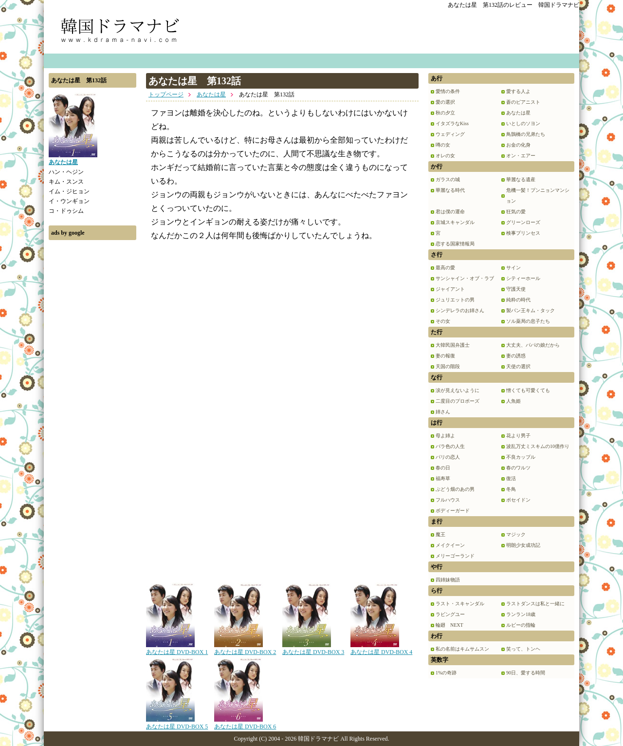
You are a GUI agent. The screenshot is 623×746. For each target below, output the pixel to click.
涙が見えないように (457, 390)
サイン (513, 267)
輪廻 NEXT (449, 625)
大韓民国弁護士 (453, 345)
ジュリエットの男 (455, 299)
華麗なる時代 (450, 190)
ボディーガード (453, 510)
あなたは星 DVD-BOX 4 (381, 648)
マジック (516, 534)
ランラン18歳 (520, 614)
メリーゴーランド (455, 556)
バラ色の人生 (450, 446)
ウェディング (450, 134)
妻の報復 (445, 355)
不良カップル (520, 457)
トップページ (165, 94)
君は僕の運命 (450, 211)
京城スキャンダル (455, 222)
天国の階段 (448, 366)
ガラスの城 (448, 179)
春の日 (443, 467)
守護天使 (516, 289)
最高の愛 (445, 267)
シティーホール (523, 278)
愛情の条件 (448, 91)
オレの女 (445, 155)
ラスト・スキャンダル (460, 603)
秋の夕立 (445, 112)
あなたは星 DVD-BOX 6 (245, 723)
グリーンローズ (523, 222)
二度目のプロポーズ (457, 401)
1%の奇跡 (446, 672)
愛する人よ (518, 91)
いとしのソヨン (523, 123)
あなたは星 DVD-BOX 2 (245, 648)
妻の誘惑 (516, 355)
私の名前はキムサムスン (462, 649)
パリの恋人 (448, 457)
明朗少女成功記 (523, 545)
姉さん (443, 411)
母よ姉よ (445, 435)
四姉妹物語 (448, 579)
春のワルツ (518, 467)
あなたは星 (211, 94)
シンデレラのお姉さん (460, 310)
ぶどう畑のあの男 (455, 489)
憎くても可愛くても (528, 390)
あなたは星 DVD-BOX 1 (177, 648)
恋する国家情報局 (455, 243)
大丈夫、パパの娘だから (533, 345)
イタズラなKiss (452, 123)
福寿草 (443, 478)
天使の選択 (518, 366)
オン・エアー (520, 155)
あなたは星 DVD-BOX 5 (177, 723)
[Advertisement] (92, 391)
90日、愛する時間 (525, 672)
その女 (443, 321)
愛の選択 (445, 102)
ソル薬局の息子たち (528, 321)
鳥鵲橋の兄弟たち (525, 134)
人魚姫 (513, 401)
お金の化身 (518, 145)
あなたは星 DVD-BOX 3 (313, 648)
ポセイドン (518, 500)
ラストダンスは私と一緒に (535, 603)
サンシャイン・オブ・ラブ (465, 278)
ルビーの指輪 (520, 625)
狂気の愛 (516, 211)
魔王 (440, 534)
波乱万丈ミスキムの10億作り (537, 446)
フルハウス (448, 500)
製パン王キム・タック (530, 310)
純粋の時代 (518, 299)
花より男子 (518, 435)
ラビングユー (450, 614)
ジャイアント (450, 289)
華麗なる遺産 (520, 179)
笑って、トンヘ (523, 649)
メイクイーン (450, 545)
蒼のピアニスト (523, 102)
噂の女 (443, 145)
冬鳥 (511, 489)
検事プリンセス (523, 233)
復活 (511, 478)
